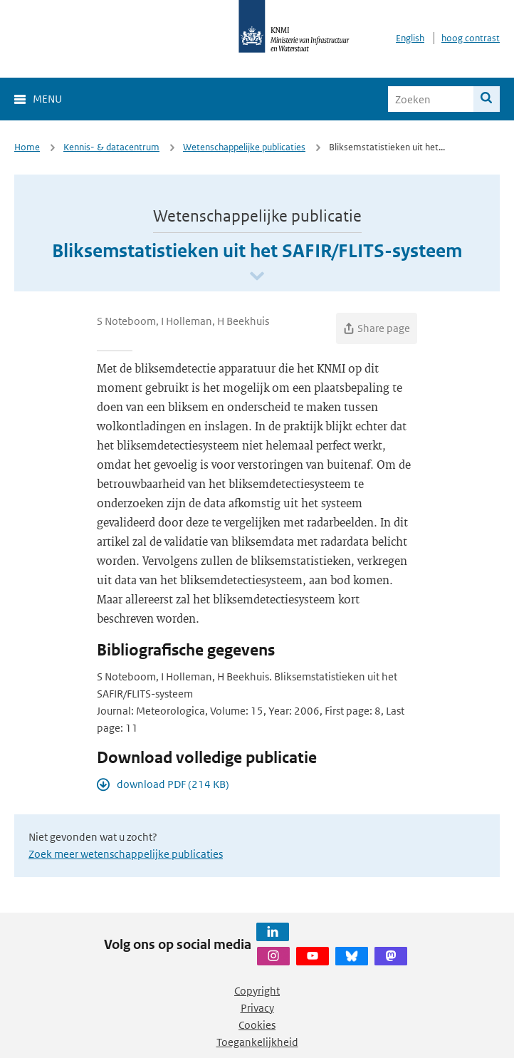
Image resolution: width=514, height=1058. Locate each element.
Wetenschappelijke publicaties (244, 147)
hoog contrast (470, 38)
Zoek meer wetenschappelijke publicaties (125, 854)
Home (27, 147)
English (410, 38)
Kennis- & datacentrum (111, 147)
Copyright (257, 990)
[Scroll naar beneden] (257, 276)
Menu (47, 98)
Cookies (257, 1025)
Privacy (257, 1008)
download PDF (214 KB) (173, 784)
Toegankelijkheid (257, 1042)
